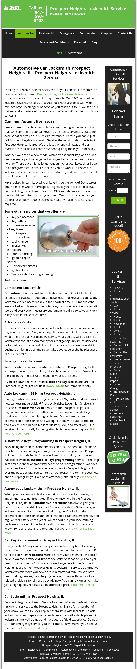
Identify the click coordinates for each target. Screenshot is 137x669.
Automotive (26, 33)
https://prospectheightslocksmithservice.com (81, 641)
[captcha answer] (122, 190)
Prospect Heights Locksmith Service (62, 94)
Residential (46, 33)
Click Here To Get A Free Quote (118, 441)
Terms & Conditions (51, 654)
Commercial (87, 33)
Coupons (106, 33)
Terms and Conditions (54, 42)
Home (9, 33)
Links (94, 654)
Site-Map (83, 654)
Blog (94, 42)
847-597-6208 (39, 16)
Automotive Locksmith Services (118, 74)
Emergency (66, 33)
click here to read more (32, 628)
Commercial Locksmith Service (119, 478)
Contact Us (125, 33)
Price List (80, 42)
